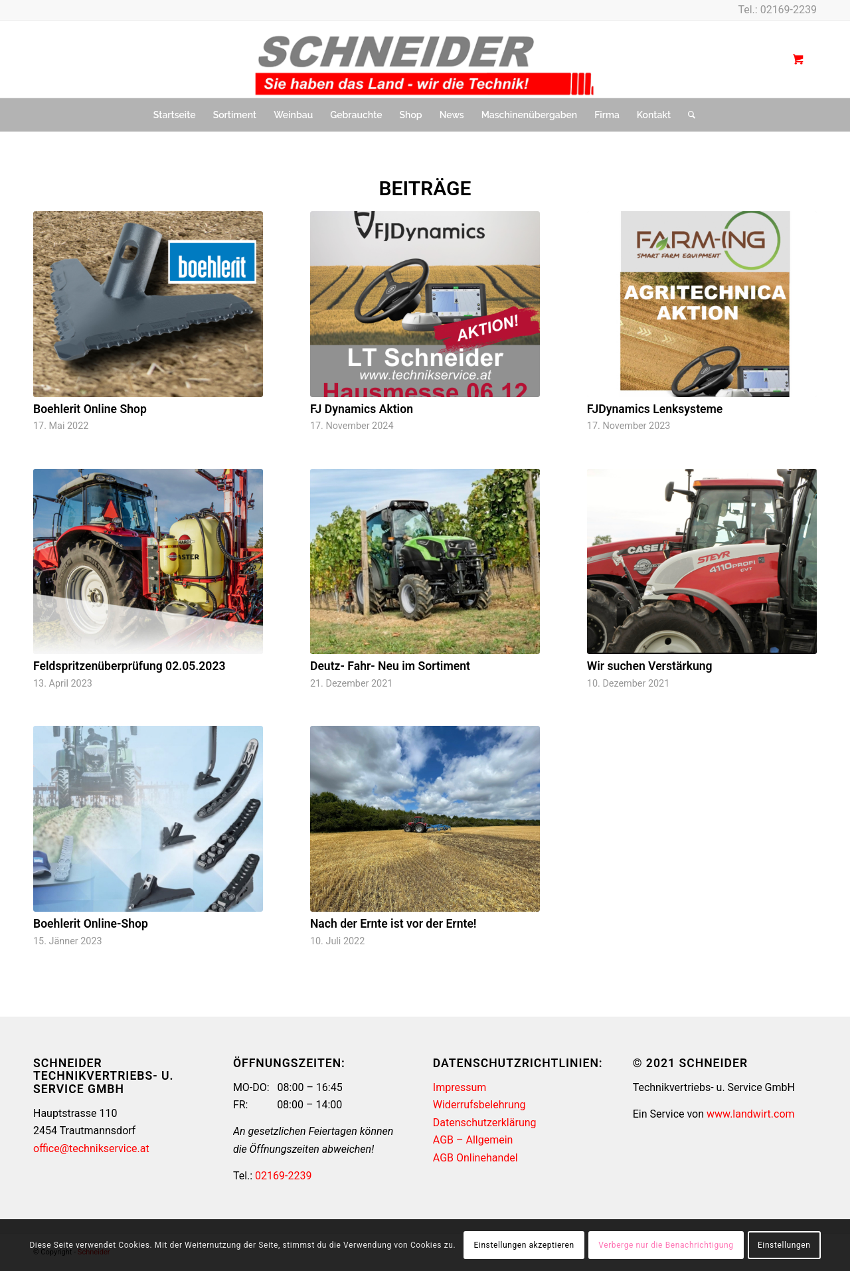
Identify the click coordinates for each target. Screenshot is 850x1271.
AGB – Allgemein (473, 1140)
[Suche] (687, 114)
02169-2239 (788, 9)
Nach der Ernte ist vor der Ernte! (393, 923)
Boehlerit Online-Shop (90, 923)
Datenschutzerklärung (485, 1122)
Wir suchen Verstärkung (650, 666)
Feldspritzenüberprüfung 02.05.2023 (129, 666)
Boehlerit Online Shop (90, 409)
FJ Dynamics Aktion (361, 409)
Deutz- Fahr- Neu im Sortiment (390, 666)
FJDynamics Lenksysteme (654, 409)
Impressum (460, 1087)
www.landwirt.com (750, 1114)
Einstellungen (784, 1245)
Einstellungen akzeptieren (523, 1245)
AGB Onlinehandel (475, 1157)
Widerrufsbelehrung (479, 1104)
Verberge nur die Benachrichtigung (665, 1245)
